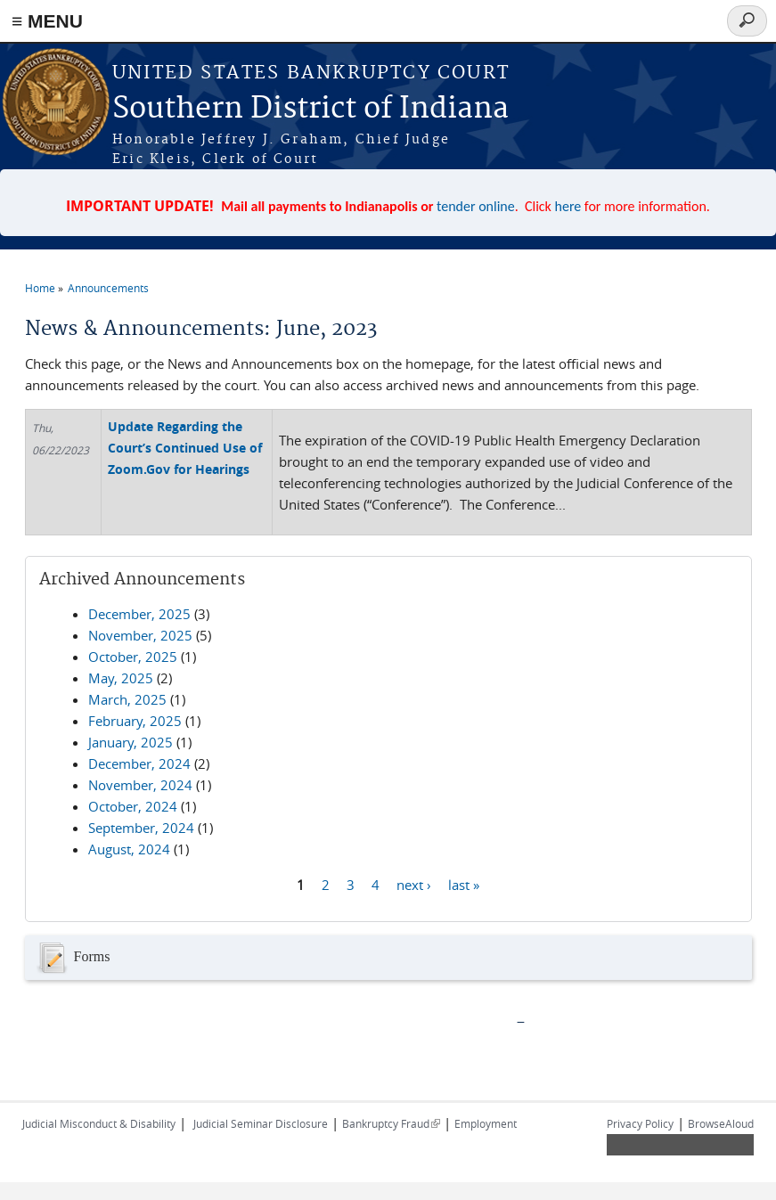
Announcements (108, 288)
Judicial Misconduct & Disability (99, 1123)
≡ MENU (47, 21)
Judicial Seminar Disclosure (260, 1123)
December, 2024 (139, 763)
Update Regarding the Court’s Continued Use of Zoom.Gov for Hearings (185, 448)
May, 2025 (120, 678)
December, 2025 (139, 614)
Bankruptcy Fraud (391, 1123)
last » (463, 884)
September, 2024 (141, 828)
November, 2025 (140, 635)
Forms (72, 958)
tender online (476, 206)
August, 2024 (129, 849)
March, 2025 (127, 699)
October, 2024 (132, 806)
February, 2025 (135, 721)
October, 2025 (132, 656)
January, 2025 (130, 742)
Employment (485, 1123)
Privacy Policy (640, 1123)
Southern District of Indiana (310, 109)
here (568, 206)
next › (413, 884)
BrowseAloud (721, 1123)
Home (40, 288)
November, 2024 (140, 785)
